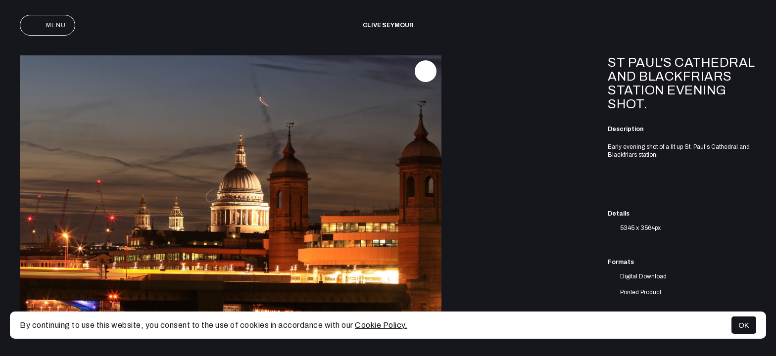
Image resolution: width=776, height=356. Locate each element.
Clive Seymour (388, 25)
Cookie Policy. (381, 325)
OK (743, 325)
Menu (47, 25)
